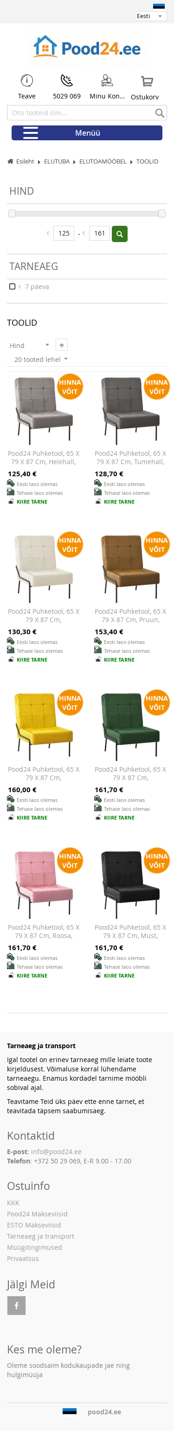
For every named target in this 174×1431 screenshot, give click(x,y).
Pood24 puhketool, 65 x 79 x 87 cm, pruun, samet (130, 619)
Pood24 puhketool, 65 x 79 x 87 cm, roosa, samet (43, 935)
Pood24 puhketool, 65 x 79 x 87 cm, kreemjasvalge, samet (43, 619)
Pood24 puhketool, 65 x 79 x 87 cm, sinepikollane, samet (43, 777)
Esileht (25, 161)
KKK (13, 1202)
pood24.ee (104, 1412)
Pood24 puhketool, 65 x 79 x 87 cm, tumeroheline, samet (130, 777)
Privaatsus (23, 1258)
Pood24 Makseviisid (37, 1213)
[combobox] (87, 112)
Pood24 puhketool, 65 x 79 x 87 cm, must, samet (130, 935)
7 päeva (36, 286)
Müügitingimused (34, 1247)
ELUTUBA (57, 161)
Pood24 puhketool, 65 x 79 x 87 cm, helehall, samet (43, 461)
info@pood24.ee (56, 1151)
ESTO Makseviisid (34, 1225)
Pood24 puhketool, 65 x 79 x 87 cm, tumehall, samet (130, 461)
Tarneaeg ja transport (40, 1236)
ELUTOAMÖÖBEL (103, 161)
